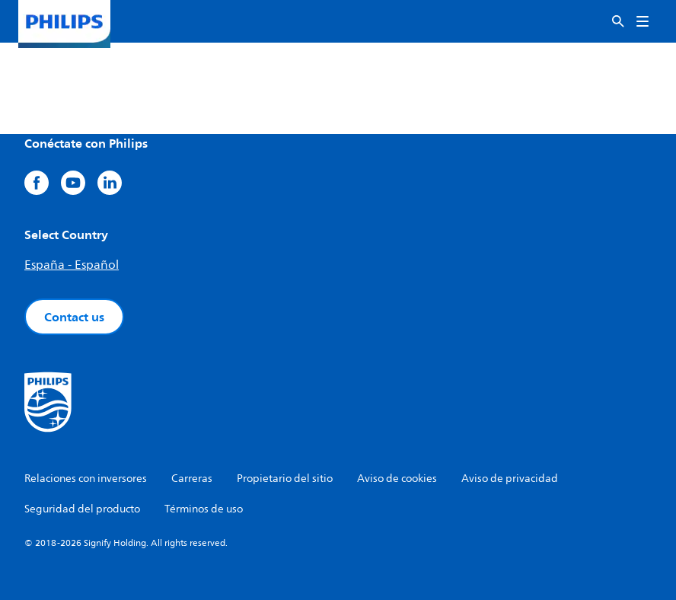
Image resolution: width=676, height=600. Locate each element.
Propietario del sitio (285, 478)
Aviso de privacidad (509, 478)
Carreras (191, 478)
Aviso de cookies (397, 478)
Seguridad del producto (82, 509)
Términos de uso (203, 509)
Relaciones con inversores (85, 478)
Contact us (74, 316)
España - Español (71, 265)
